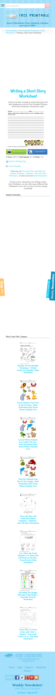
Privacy (12, 667)
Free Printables (11, 31)
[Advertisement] (27, 61)
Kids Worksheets (40, 176)
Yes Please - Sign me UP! (27, 693)
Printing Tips (41, 667)
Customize (39, 151)
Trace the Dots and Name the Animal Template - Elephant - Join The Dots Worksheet (27, 173)
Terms (19, 667)
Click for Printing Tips (17, 161)
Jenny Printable (15, 166)
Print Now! (19, 151)
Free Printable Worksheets (29, 31)
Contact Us (29, 667)
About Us (27, 671)
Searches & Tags (10, 9)
